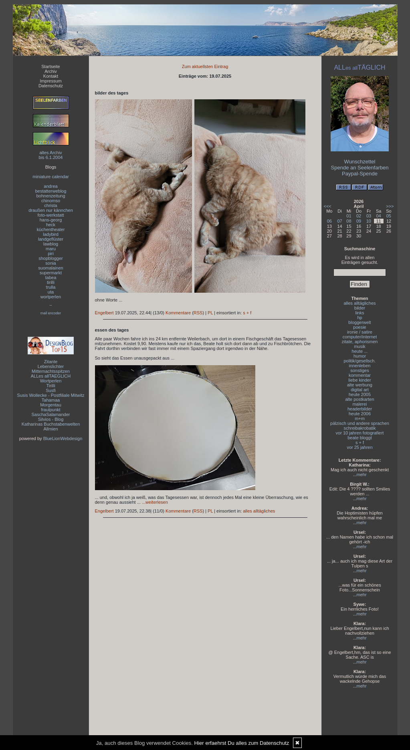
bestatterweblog (51, 191)
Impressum (50, 80)
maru (51, 248)
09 (358, 221)
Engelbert (104, 312)
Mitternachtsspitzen (51, 371)
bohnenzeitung (50, 195)
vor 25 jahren (359, 447)
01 (348, 215)
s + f (247, 312)
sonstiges (359, 370)
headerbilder (359, 408)
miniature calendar (50, 176)
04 (378, 215)
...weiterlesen (155, 502)
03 (368, 215)
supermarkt (51, 272)
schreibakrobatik (359, 428)
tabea (51, 277)
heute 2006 (360, 413)
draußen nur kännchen (50, 210)
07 (339, 221)
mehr (362, 474)
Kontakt (50, 76)
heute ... (360, 351)
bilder (359, 308)
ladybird (51, 234)
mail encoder (50, 313)
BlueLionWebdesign (63, 438)
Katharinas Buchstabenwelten (51, 424)
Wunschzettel (360, 162)
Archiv (50, 71)
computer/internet (360, 336)
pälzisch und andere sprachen (359, 423)
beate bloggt (359, 437)
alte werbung (359, 384)
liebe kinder (359, 380)
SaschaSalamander (50, 414)
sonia (50, 263)
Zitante (51, 361)
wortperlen (50, 296)
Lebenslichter (51, 366)
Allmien (50, 428)
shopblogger (50, 258)
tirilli (51, 282)
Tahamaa (51, 400)
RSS (198, 312)
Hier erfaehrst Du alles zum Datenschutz (241, 743)
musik (360, 346)
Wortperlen (51, 380)
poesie (359, 327)
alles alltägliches (259, 511)
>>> (390, 206)
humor (359, 356)
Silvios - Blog (51, 419)
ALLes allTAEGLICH (51, 376)
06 (329, 221)
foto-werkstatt (50, 215)
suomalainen (50, 267)
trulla (51, 287)
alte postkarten (359, 399)
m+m (360, 418)
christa (50, 205)
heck (50, 224)
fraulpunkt (50, 409)
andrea (50, 186)
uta (51, 292)
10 (368, 221)
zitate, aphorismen (360, 341)
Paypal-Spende (360, 174)
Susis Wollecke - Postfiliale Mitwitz (51, 395)
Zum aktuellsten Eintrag (205, 66)
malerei (359, 404)
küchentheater (51, 229)
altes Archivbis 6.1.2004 (51, 155)
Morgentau (50, 404)
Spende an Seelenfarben (360, 168)
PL (210, 312)
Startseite (50, 66)
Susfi (50, 390)
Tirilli (50, 385)
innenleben (360, 365)
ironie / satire (359, 332)
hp (359, 317)
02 (358, 215)
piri (51, 253)
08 (348, 221)
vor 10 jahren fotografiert (360, 432)
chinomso (50, 200)
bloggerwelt (359, 322)
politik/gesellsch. (359, 360)
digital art (360, 389)
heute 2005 (360, 394)
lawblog (50, 243)
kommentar (360, 375)
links (359, 312)
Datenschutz (50, 85)
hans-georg (51, 219)
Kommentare (178, 312)
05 (388, 215)
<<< (327, 206)
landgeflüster (50, 239)
